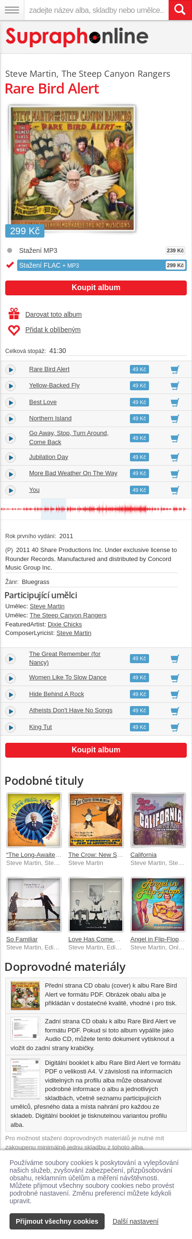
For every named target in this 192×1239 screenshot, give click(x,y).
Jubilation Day (48, 456)
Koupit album (96, 287)
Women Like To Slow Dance (68, 677)
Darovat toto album (45, 314)
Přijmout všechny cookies (57, 1221)
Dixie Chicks (65, 624)
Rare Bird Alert (49, 369)
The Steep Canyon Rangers (116, 73)
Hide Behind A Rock (56, 694)
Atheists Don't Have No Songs (70, 710)
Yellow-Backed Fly (54, 385)
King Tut (40, 726)
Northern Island (50, 418)
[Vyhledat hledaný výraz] (180, 10)
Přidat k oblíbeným (44, 330)
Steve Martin (30, 73)
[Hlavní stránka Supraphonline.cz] (77, 37)
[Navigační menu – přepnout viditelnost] (12, 10)
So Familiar (22, 939)
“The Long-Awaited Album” (43, 854)
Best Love (43, 402)
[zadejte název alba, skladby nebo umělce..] (96, 10)
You (34, 489)
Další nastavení (136, 1221)
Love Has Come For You (102, 939)
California (143, 854)
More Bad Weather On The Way (73, 473)
